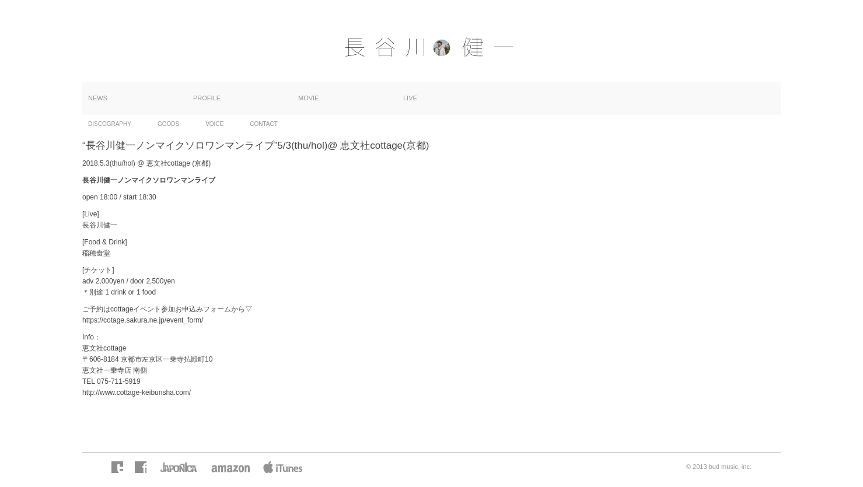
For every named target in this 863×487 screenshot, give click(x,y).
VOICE (214, 124)
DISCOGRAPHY (109, 124)
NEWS (97, 97)
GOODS (168, 124)
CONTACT (264, 124)
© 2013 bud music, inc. (719, 466)
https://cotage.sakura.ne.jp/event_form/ (142, 320)
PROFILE (207, 97)
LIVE (410, 97)
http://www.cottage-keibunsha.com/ (136, 392)
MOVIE (308, 97)
